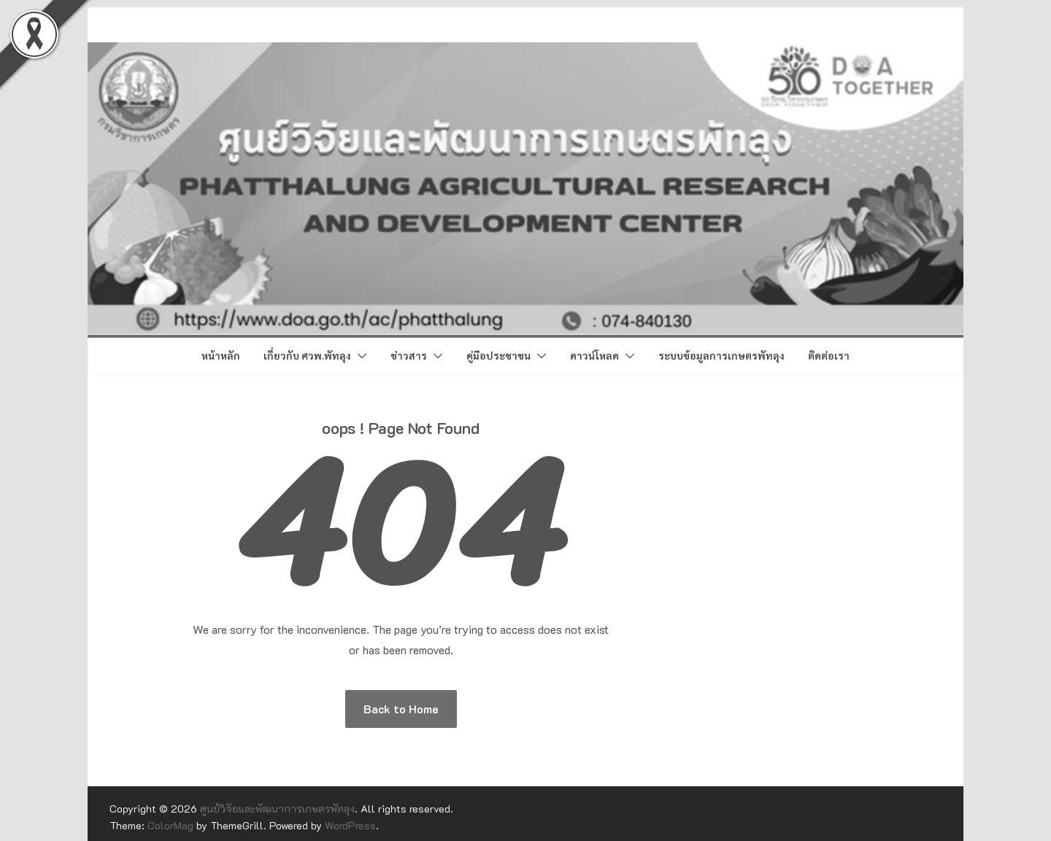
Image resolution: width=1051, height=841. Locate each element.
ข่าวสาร (408, 355)
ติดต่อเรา (829, 355)
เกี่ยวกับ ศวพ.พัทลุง (307, 355)
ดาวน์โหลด (594, 355)
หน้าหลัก (220, 355)
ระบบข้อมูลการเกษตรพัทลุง (721, 355)
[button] (359, 356)
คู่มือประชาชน (498, 355)
